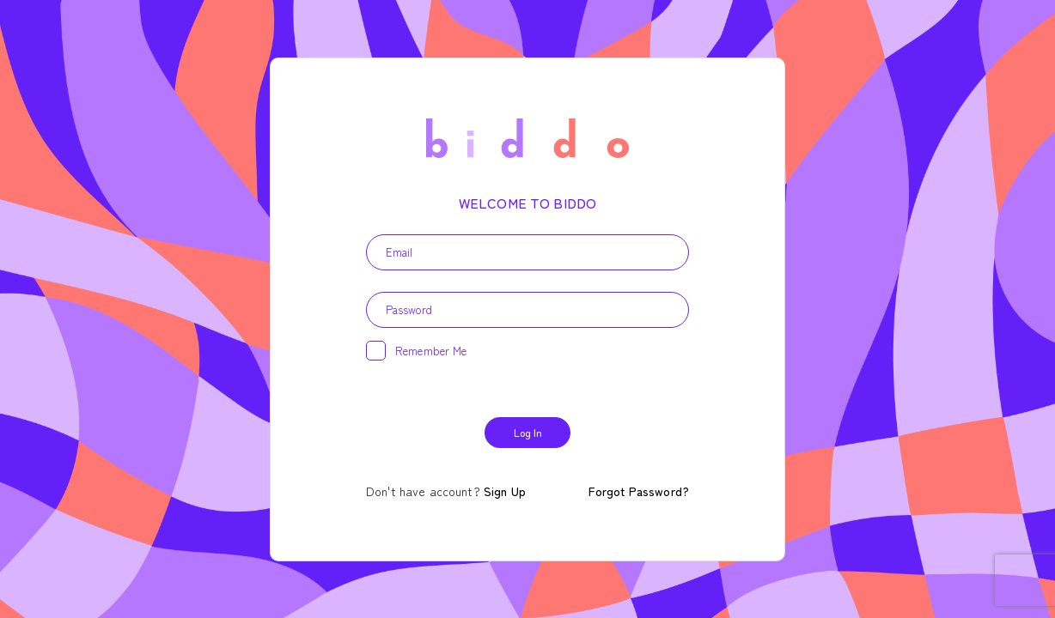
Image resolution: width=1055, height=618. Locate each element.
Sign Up (505, 491)
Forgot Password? (638, 491)
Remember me (422, 351)
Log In (528, 432)
